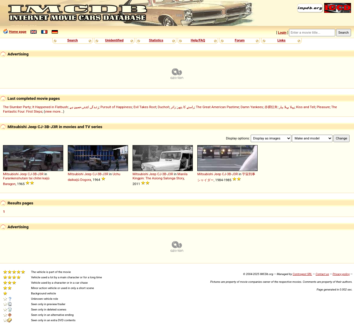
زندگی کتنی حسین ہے (84, 107)
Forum (240, 40)
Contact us (322, 274)
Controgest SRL (302, 274)
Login (282, 32)
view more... (54, 111)
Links (281, 40)
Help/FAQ (198, 40)
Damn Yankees (252, 107)
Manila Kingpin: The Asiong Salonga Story (160, 176)
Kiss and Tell (305, 107)
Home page (17, 31)
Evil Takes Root (144, 107)
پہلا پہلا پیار (287, 107)
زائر (173, 107)
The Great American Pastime (217, 107)
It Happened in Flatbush (50, 107)
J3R (41, 174)
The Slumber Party (17, 107)
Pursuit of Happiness (116, 107)
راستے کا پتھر (185, 107)
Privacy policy (341, 274)
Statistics (156, 40)
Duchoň (163, 107)
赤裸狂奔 (271, 107)
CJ (30, 174)
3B (34, 174)
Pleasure (323, 107)
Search (72, 40)
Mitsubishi (11, 174)
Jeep (23, 174)
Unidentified (114, 40)
